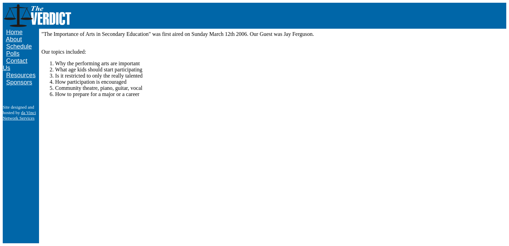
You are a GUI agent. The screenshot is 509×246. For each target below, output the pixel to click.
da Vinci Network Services (19, 115)
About (14, 39)
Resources (21, 75)
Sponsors (19, 82)
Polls (13, 53)
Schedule (19, 46)
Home (14, 32)
